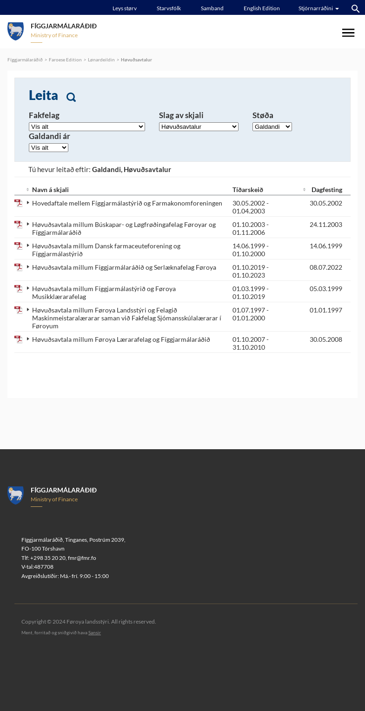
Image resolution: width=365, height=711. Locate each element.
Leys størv (125, 8)
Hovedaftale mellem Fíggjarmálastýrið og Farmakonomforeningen (127, 203)
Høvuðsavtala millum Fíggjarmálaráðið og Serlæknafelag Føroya (124, 267)
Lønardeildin (101, 59)
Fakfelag (44, 115)
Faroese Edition (65, 59)
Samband (212, 8)
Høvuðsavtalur (136, 59)
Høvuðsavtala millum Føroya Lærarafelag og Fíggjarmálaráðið (121, 339)
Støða (262, 115)
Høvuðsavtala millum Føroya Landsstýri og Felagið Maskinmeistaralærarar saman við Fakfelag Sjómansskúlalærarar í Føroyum (126, 318)
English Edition (262, 8)
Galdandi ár (49, 136)
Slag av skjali (181, 115)
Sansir (94, 632)
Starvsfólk (169, 8)
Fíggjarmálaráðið (25, 59)
